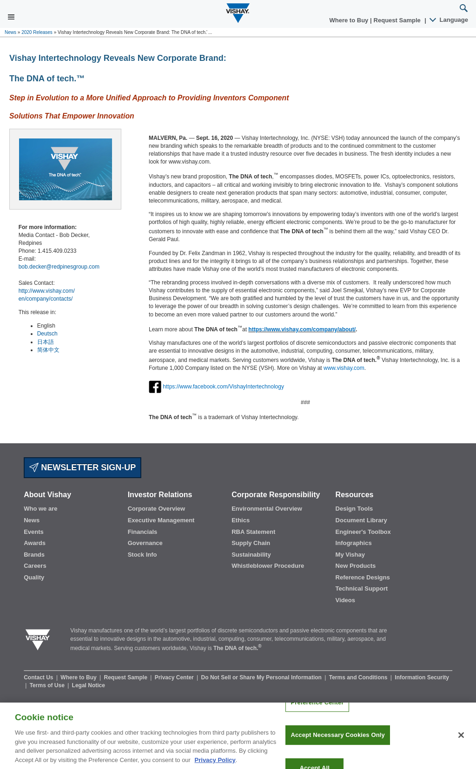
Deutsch (47, 333)
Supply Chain (250, 542)
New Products (356, 565)
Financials (143, 531)
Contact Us (39, 677)
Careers (35, 565)
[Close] (461, 740)
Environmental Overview (266, 508)
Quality (34, 577)
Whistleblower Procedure (267, 565)
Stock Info (142, 554)
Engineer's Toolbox (363, 531)
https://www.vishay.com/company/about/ (302, 329)
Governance (145, 542)
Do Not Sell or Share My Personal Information (262, 677)
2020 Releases (37, 32)
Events (34, 531)
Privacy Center (175, 677)
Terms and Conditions (359, 677)
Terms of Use (48, 685)
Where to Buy (350, 20)
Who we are (40, 508)
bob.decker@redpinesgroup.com (59, 266)
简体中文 (48, 350)
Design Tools (354, 508)
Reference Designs (363, 577)
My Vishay (350, 554)
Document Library (361, 520)
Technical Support (362, 588)
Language (449, 19)
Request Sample (126, 677)
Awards (35, 542)
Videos (345, 600)
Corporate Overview (156, 508)
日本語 (45, 342)
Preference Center (317, 707)
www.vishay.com (344, 368)
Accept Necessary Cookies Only (337, 740)
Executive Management (161, 520)
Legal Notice (88, 685)
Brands (34, 554)
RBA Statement (253, 531)
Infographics (354, 542)
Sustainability (251, 554)
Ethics (240, 520)
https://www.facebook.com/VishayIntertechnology (223, 386)
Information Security (422, 677)
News (10, 32)
